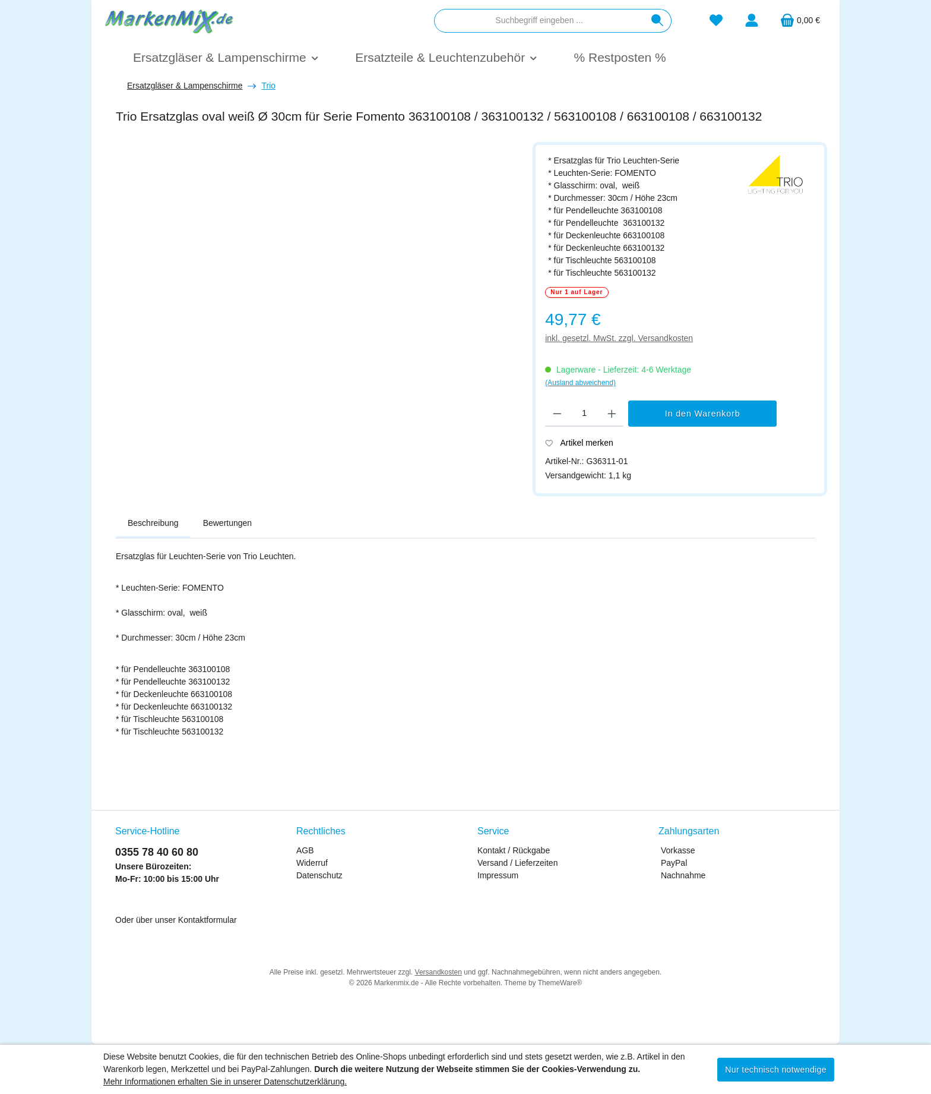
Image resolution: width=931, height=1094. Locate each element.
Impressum (497, 875)
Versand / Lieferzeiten (517, 863)
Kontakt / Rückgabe (513, 850)
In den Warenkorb (702, 413)
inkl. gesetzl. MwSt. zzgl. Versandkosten (619, 338)
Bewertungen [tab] (227, 523)
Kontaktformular (207, 920)
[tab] (153, 523)
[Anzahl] (584, 414)
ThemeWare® (560, 983)
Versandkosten (438, 972)
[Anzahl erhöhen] (612, 414)
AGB (305, 850)
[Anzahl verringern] (557, 414)
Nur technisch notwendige (775, 1069)
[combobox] (539, 21)
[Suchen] (658, 21)
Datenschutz (319, 875)
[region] (318, 283)
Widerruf (312, 863)
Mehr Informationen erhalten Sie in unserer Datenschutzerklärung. (225, 1081)
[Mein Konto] (752, 20)
